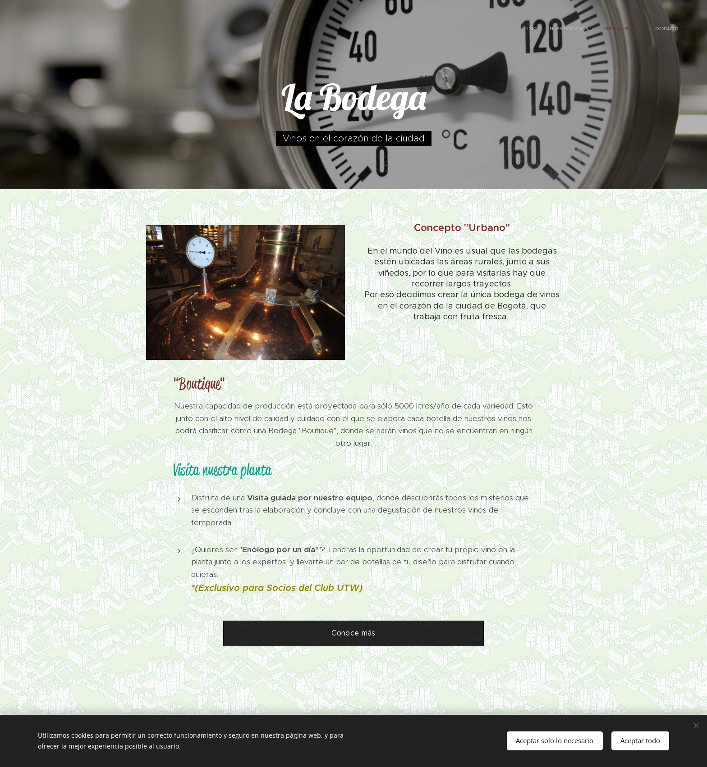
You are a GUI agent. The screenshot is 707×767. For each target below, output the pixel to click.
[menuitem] (638, 29)
